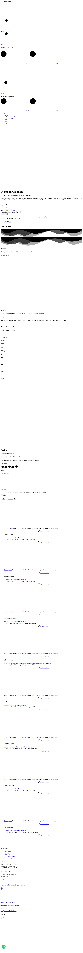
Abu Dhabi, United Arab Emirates (10, 846)
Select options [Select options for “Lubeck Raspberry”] (8, 469)
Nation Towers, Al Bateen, (8, 843)
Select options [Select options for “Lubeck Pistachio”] (8, 720)
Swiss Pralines (36, 604)
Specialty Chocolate (9, 479)
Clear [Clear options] (13, 149)
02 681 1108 (4, 849)
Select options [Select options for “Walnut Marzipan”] (8, 511)
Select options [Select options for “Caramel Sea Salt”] (8, 678)
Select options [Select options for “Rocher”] (8, 636)
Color (2, 145)
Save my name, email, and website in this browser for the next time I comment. (24, 433)
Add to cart (4, 153)
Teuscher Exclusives (20, 479)
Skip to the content (6, 1)
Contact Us (7, 796)
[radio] (11, 143)
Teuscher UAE (9, 826)
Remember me (7, 925)
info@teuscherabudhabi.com (8, 852)
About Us (6, 794)
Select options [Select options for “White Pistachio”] (8, 595)
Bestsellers (18, 604)
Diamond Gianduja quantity (8, 151)
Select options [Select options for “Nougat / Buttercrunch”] (8, 553)
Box (2, 149)
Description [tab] (7, 160)
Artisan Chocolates (9, 604)
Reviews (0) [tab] (7, 162)
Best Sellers (7, 793)
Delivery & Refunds (9, 797)
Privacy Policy (8, 799)
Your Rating (4, 402)
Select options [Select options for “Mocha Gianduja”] (8, 762)
